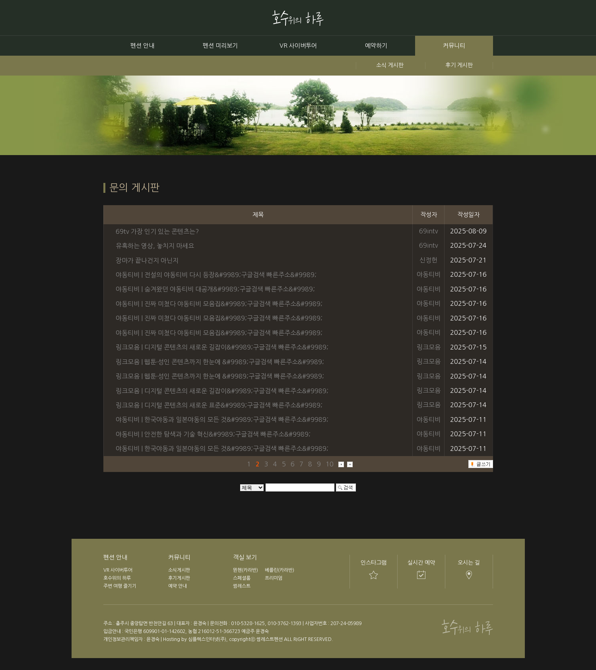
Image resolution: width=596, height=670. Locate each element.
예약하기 (376, 46)
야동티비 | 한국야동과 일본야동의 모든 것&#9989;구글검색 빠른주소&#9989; (222, 419)
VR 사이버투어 (298, 46)
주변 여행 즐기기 (119, 586)
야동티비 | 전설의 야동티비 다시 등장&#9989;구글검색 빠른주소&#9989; (216, 275)
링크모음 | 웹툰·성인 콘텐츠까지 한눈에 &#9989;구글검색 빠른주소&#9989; (220, 362)
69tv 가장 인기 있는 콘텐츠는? (157, 231)
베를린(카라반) (279, 570)
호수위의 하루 (117, 578)
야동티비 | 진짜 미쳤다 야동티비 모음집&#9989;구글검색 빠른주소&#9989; (219, 304)
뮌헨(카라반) (245, 570)
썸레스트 (241, 586)
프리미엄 (273, 578)
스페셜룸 (241, 578)
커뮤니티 (454, 46)
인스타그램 (373, 562)
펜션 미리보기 (220, 46)
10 (330, 463)
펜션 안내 (142, 46)
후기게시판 (179, 578)
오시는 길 (469, 562)
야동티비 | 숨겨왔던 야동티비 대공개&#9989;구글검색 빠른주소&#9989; (215, 289)
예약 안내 (177, 586)
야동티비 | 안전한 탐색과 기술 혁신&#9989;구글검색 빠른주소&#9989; (213, 434)
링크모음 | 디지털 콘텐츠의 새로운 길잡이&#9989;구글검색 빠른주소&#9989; (222, 347)
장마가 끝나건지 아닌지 (147, 260)
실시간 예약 (421, 562)
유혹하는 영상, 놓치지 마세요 (155, 246)
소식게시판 (179, 570)
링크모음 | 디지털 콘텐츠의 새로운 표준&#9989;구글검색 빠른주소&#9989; (219, 405)
